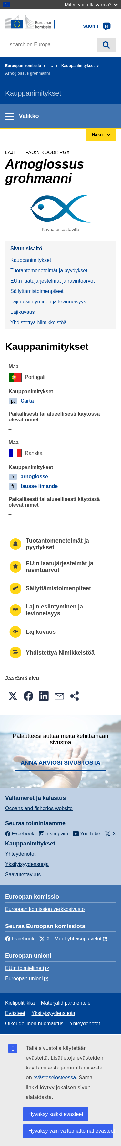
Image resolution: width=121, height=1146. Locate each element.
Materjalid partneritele (66, 1003)
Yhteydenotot (20, 854)
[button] (12, 696)
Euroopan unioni (24, 978)
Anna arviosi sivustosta (61, 763)
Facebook (19, 938)
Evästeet (15, 1013)
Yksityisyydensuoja (27, 864)
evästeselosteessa (55, 1077)
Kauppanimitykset (78, 66)
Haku (106, 45)
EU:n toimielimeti (24, 968)
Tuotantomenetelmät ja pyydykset (48, 270)
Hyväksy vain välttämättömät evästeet (70, 1131)
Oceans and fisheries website (39, 808)
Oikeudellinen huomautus (34, 1023)
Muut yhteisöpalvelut (78, 938)
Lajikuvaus (22, 312)
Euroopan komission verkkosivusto (45, 909)
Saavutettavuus (23, 874)
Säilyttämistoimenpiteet (37, 291)
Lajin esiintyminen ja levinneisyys (48, 301)
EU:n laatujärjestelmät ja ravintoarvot (52, 281)
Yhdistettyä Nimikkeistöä (38, 322)
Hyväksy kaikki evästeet (55, 1114)
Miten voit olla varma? (91, 4)
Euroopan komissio (23, 66)
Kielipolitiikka (20, 1003)
